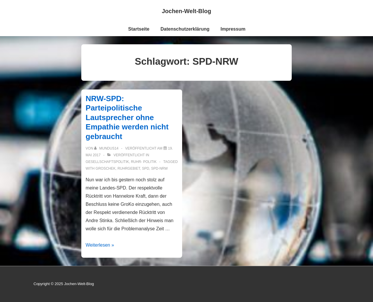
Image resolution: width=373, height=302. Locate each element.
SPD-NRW (159, 168)
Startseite (138, 29)
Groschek (106, 168)
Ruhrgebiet (128, 168)
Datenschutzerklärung (185, 29)
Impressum (233, 29)
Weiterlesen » (100, 245)
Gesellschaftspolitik (107, 162)
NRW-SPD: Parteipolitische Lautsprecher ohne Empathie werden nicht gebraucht (127, 117)
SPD (145, 168)
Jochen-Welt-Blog (186, 11)
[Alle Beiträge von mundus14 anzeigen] (106, 148)
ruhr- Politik (143, 162)
